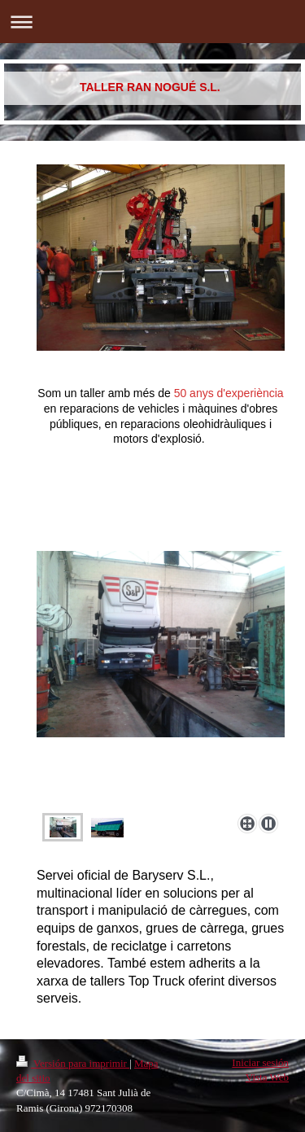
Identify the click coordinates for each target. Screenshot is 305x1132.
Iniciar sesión (260, 1062)
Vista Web (267, 1077)
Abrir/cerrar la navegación (152, 21)
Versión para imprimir (72, 1063)
